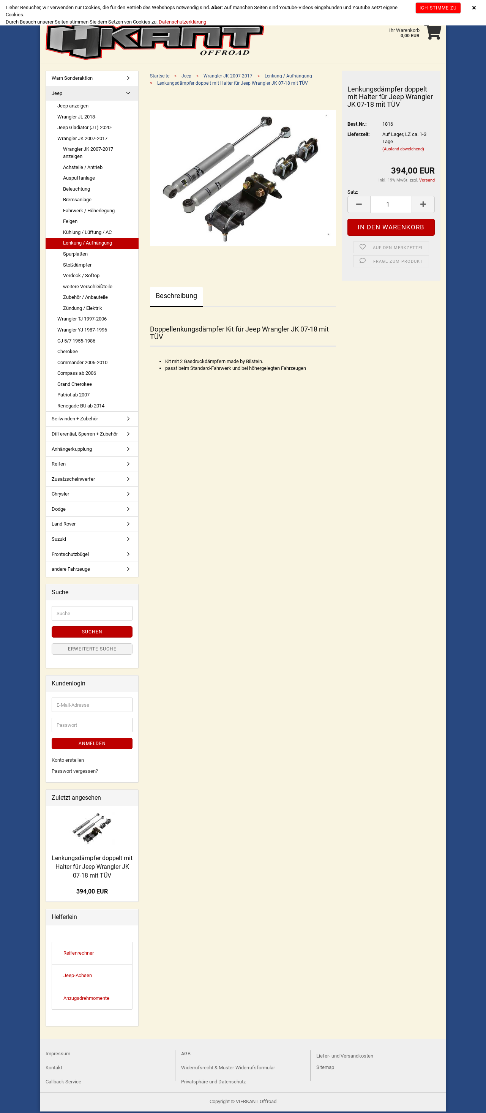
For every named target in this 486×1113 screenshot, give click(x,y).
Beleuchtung (76, 190)
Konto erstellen (68, 761)
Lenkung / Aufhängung (87, 244)
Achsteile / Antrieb (83, 169)
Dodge (59, 510)
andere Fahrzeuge (71, 570)
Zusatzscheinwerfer (73, 480)
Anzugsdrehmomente (86, 999)
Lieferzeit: (358, 136)
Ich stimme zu (438, 8)
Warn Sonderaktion (72, 79)
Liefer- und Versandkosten (344, 1057)
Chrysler (60, 495)
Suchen (92, 633)
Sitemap (325, 1069)
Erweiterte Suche (92, 650)
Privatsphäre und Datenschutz (213, 1083)
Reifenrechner (78, 954)
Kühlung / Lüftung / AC (87, 234)
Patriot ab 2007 (73, 396)
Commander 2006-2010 (82, 364)
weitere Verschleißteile (87, 288)
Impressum (58, 1055)
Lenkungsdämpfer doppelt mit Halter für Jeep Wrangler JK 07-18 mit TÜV (92, 868)
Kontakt (54, 1069)
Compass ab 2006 (76, 374)
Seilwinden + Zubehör (75, 420)
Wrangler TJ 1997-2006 (82, 320)
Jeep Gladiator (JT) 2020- (84, 129)
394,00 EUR (92, 893)
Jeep (57, 95)
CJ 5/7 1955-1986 (76, 342)
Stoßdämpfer (77, 266)
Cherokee (67, 353)
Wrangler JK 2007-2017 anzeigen (88, 154)
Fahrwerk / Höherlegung (89, 212)
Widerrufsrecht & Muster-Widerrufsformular (228, 1069)
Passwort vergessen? (75, 772)
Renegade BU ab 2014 (80, 407)
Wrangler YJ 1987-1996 (82, 331)
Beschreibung (176, 297)
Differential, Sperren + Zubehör (85, 435)
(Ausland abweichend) (403, 150)
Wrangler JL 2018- (76, 118)
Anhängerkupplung (72, 450)
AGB (186, 1055)
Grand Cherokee (74, 385)
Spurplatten (75, 255)
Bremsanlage (77, 201)
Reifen (59, 465)
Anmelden (92, 745)
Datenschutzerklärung (182, 22)
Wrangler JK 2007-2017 (82, 140)
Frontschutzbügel (70, 556)
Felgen (70, 223)
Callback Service (63, 1083)
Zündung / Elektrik (82, 310)
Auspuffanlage (79, 179)
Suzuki (59, 540)
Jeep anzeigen (72, 107)
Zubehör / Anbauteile (85, 299)
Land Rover (64, 525)
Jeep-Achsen (77, 977)
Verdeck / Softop (81, 277)
